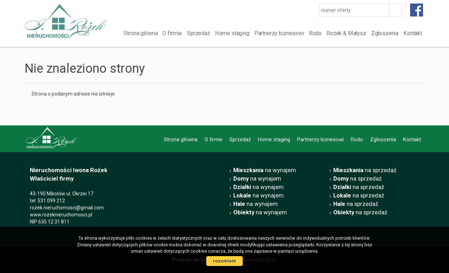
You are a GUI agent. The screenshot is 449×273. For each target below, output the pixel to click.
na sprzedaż (364, 170)
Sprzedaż (198, 33)
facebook (417, 10)
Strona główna (140, 33)
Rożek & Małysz (346, 33)
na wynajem (264, 170)
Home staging (232, 33)
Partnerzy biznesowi (279, 33)
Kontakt (412, 33)
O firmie (172, 33)
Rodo (315, 33)
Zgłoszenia (384, 33)
